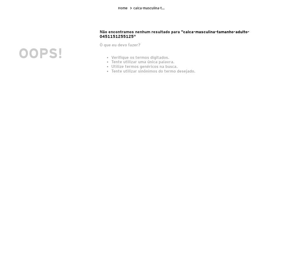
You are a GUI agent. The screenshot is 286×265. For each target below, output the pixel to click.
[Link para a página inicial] (123, 8)
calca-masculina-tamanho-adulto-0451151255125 (150, 8)
